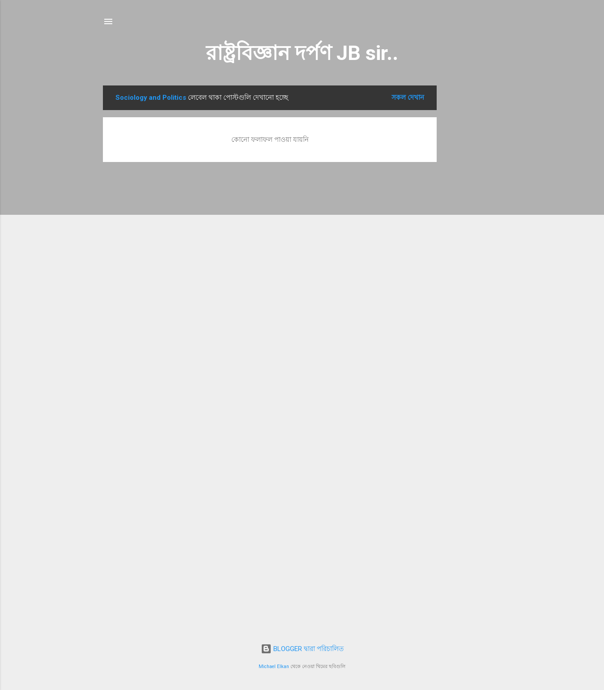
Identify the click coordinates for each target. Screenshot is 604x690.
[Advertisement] (472, 219)
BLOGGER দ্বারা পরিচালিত (302, 649)
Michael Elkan (274, 666)
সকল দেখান (407, 98)
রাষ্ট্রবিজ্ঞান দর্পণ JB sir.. (302, 53)
